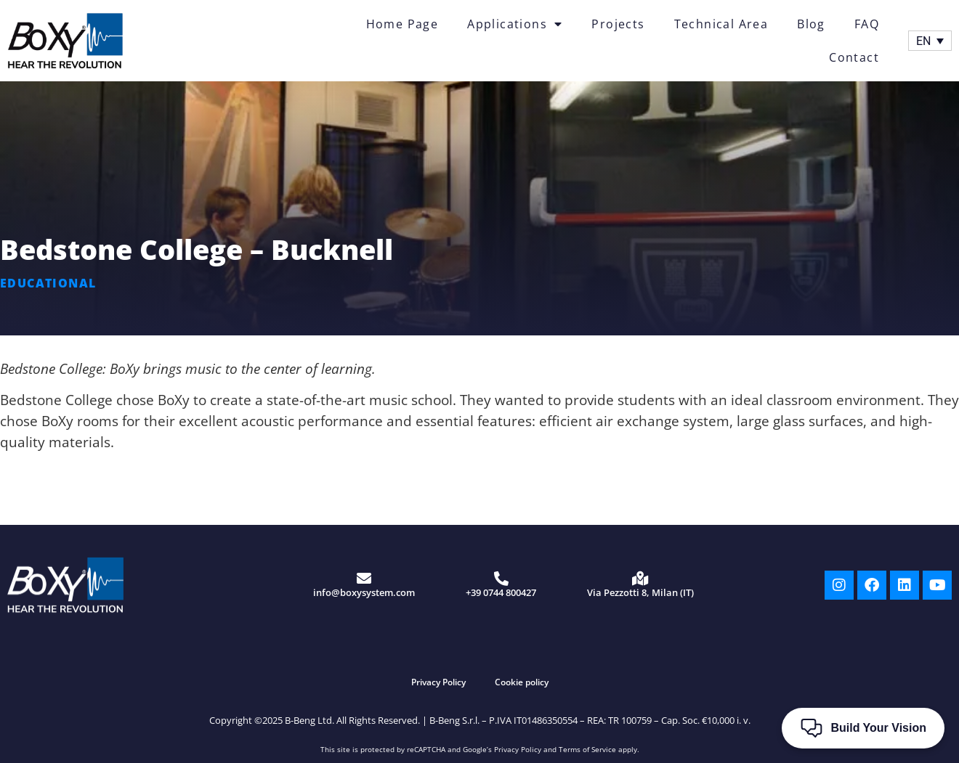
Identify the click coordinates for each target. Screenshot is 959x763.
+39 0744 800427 (501, 592)
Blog (811, 24)
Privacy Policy (438, 682)
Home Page (402, 24)
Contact (854, 57)
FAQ (866, 24)
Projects (617, 24)
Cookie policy (522, 682)
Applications (514, 24)
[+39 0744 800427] (501, 578)
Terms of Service (587, 749)
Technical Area (721, 24)
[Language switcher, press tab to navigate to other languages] (930, 41)
